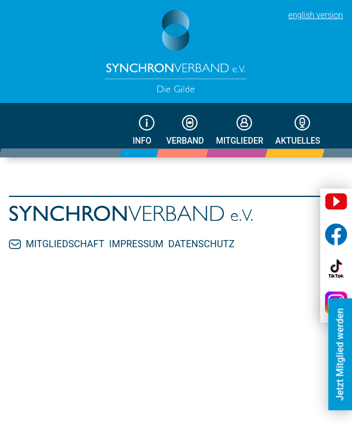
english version (315, 15)
